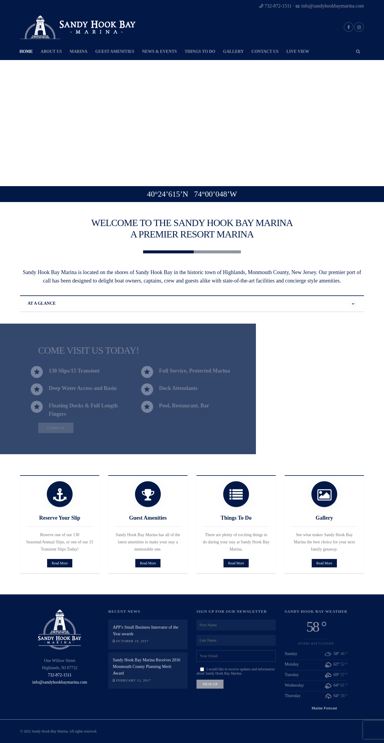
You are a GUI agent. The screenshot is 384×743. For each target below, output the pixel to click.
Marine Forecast (324, 708)
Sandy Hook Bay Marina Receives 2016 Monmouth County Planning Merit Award (146, 666)
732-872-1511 (278, 5)
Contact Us (42, 427)
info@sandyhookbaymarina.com (332, 5)
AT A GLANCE (42, 303)
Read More (59, 563)
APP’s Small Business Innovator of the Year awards (145, 630)
